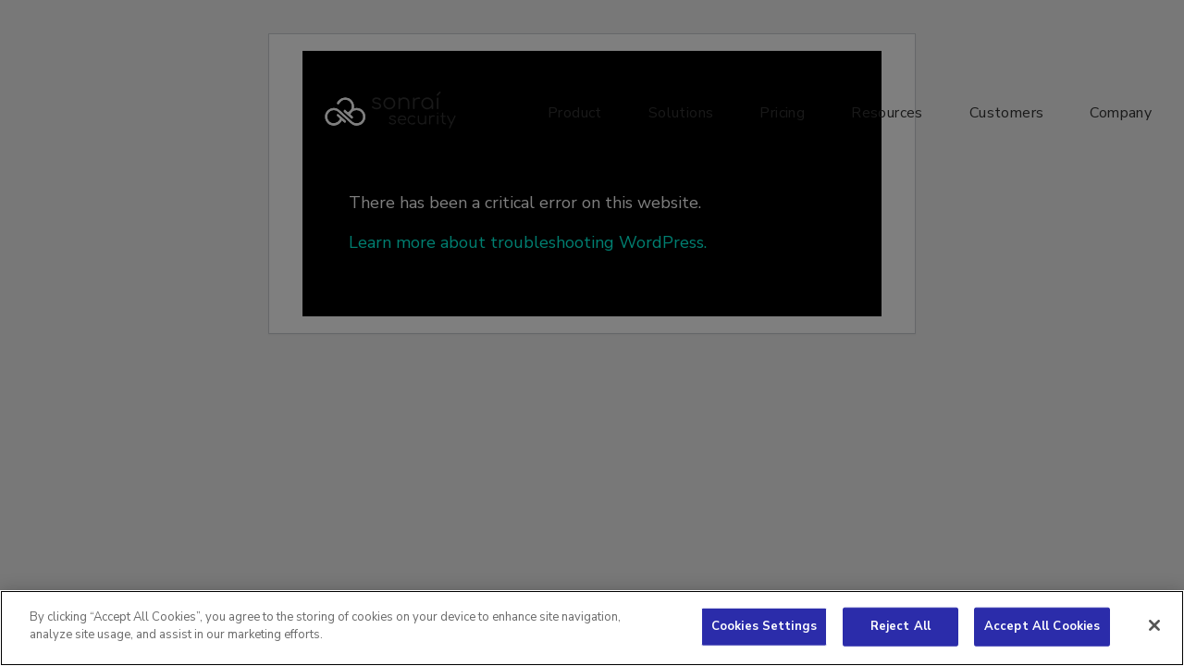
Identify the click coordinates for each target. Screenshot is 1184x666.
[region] (592, 628)
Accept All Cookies (1042, 626)
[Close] (1154, 625)
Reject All (900, 626)
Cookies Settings (764, 626)
